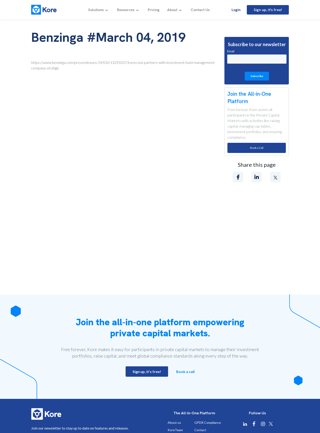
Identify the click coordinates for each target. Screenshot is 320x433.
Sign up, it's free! (268, 9)
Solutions (96, 10)
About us (174, 422)
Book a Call (256, 147)
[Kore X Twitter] (271, 424)
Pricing (154, 10)
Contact (200, 430)
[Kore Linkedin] (245, 424)
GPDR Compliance (207, 422)
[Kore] (44, 10)
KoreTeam (175, 430)
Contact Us (200, 10)
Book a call (185, 371)
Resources (125, 10)
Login (236, 9)
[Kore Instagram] (263, 424)
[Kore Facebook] (254, 424)
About (172, 10)
